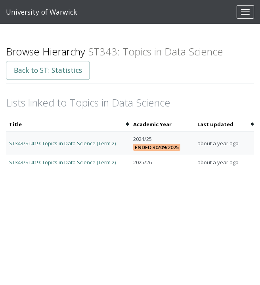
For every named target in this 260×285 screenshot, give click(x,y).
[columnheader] (68, 124)
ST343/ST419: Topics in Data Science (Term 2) (62, 143)
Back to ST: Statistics (48, 70)
